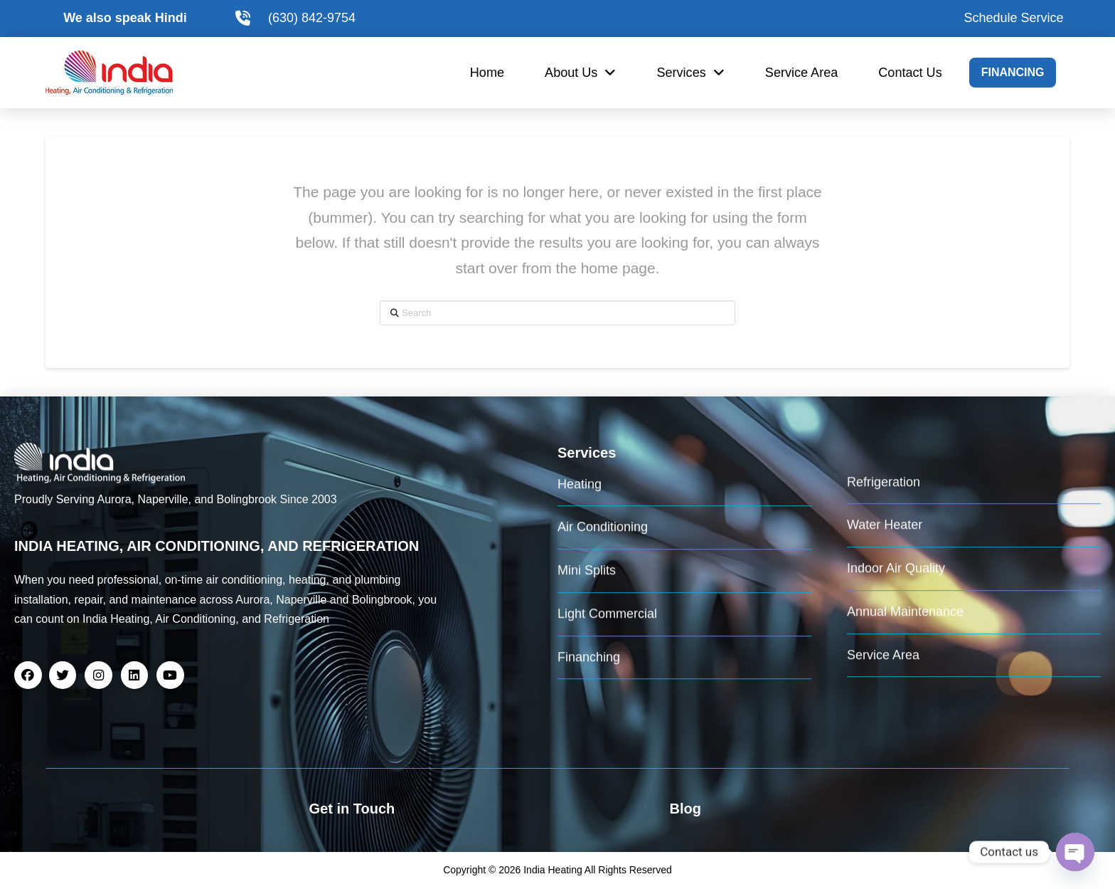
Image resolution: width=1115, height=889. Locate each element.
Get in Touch (352, 808)
